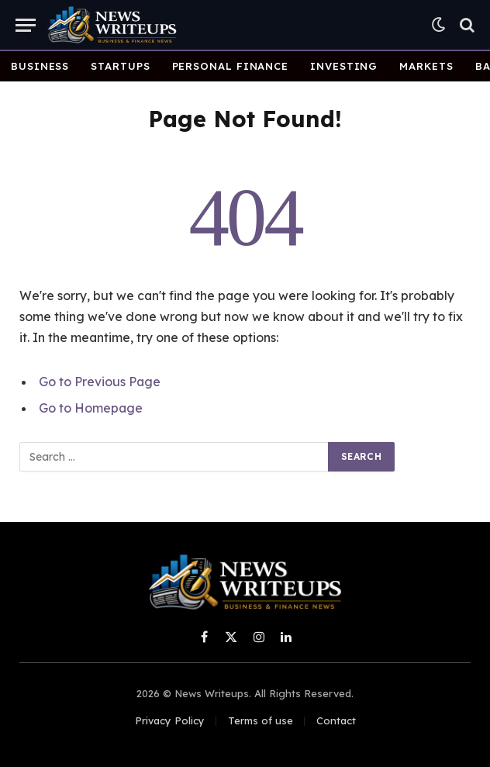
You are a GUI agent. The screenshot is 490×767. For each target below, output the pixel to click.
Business (40, 66)
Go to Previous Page (99, 381)
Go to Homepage (91, 408)
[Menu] (26, 25)
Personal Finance (230, 66)
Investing (344, 66)
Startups (120, 66)
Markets (426, 66)
